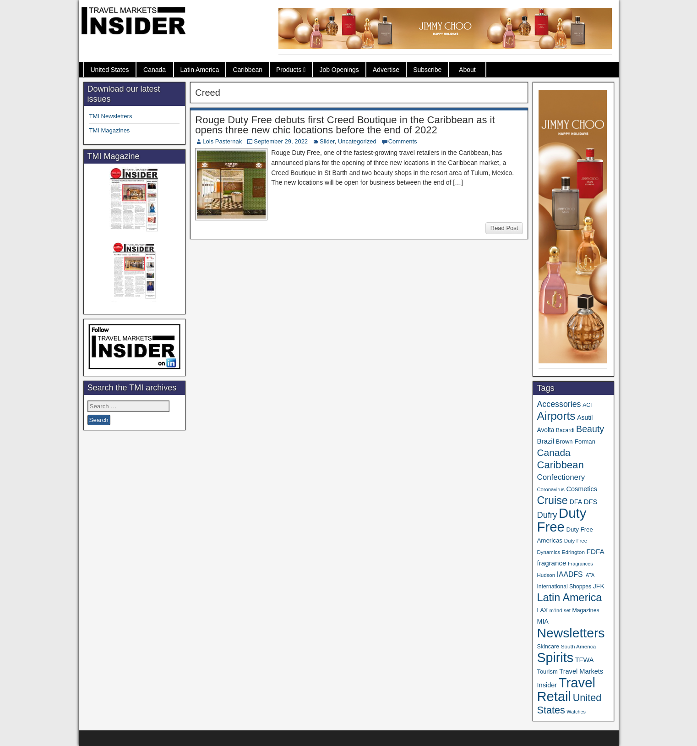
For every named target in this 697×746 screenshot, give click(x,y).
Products (288, 69)
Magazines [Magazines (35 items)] (585, 610)
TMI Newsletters (110, 116)
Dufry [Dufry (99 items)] (547, 515)
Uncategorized (357, 141)
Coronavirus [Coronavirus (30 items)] (550, 489)
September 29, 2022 (281, 141)
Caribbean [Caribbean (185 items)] (560, 465)
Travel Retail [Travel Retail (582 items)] (566, 689)
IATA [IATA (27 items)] (589, 575)
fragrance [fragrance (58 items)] (551, 563)
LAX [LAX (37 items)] (542, 610)
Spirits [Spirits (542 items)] (555, 657)
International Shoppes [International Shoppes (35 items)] (564, 586)
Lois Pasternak (222, 141)
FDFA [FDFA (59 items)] (595, 551)
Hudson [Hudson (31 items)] (546, 575)
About (467, 69)
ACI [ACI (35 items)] (587, 405)
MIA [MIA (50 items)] (542, 621)
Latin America (199, 69)
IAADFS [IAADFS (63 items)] (570, 574)
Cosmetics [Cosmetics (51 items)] (581, 489)
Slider (327, 141)
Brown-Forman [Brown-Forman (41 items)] (575, 441)
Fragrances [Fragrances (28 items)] (580, 563)
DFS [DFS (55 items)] (591, 501)
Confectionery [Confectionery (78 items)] (561, 477)
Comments (402, 141)
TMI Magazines (109, 130)
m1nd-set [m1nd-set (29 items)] (560, 610)
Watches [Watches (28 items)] (576, 711)
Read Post (504, 228)
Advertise (386, 69)
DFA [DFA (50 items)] (575, 501)
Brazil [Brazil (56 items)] (545, 441)
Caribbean (247, 69)
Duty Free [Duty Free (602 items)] (561, 519)
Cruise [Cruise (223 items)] (552, 500)
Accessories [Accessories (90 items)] (559, 404)
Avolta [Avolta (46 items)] (545, 430)
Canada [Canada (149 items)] (553, 452)
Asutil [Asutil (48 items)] (585, 417)
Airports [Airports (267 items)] (556, 416)
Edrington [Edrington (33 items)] (573, 552)
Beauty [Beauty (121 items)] (590, 429)
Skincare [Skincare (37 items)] (548, 646)
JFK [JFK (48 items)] (598, 586)
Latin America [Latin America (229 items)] (569, 597)
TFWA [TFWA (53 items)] (584, 660)
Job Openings (339, 69)
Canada (154, 69)
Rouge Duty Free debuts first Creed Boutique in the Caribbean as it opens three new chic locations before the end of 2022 (345, 125)
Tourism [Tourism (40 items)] (547, 671)
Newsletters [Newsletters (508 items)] (570, 632)
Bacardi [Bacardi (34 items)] (565, 430)
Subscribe (427, 69)
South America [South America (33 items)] (578, 646)
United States (110, 69)
